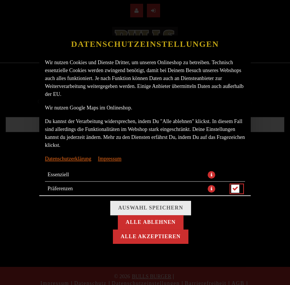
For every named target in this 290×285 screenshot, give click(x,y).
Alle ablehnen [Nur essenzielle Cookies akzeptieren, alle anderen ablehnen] (151, 222)
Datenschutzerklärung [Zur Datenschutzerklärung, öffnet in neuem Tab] (68, 159)
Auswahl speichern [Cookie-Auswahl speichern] (150, 208)
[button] (211, 175)
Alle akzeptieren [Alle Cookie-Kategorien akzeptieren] (151, 236)
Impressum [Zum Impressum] (109, 159)
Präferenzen (60, 188)
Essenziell (58, 174)
